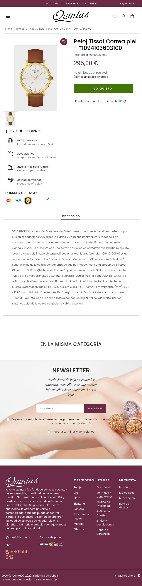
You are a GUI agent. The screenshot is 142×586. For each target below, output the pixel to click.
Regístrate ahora (129, 3)
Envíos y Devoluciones (105, 522)
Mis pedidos (126, 493)
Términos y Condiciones (105, 494)
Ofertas (79, 529)
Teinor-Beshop (47, 579)
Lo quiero (103, 89)
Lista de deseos (124, 505)
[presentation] (71, 445)
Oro (76, 493)
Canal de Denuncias (103, 532)
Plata (77, 498)
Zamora (79, 509)
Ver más (86, 423)
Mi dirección (127, 498)
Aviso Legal (104, 487)
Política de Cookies (103, 513)
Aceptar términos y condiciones (73, 431)
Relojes (78, 487)
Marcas (78, 524)
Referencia (81, 55)
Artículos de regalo (81, 516)
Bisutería (79, 503)
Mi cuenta (125, 487)
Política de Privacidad (103, 504)
